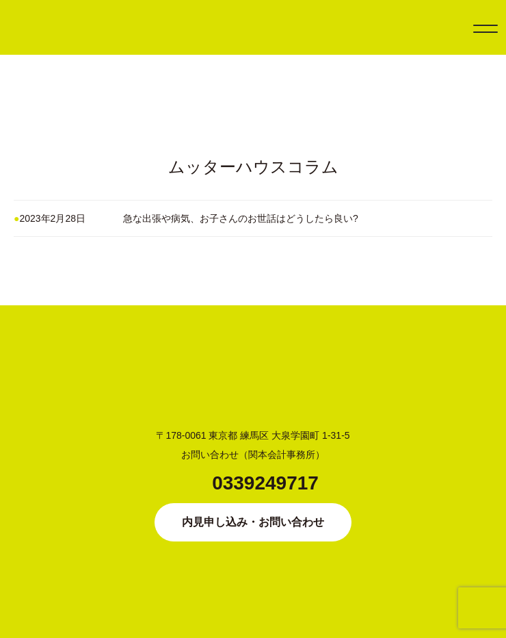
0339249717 (265, 483)
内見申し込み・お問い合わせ (253, 522)
